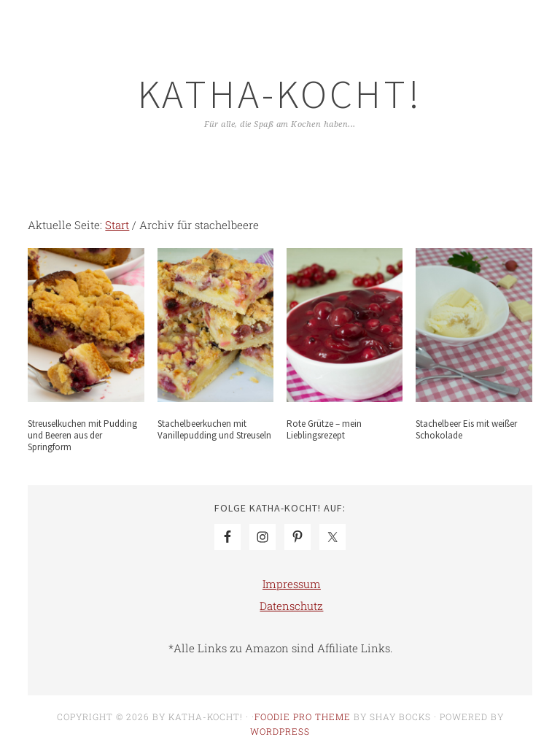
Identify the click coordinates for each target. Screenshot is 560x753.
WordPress (280, 731)
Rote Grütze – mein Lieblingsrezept (324, 429)
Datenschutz (291, 605)
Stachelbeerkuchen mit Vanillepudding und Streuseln (214, 429)
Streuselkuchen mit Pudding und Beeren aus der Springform (82, 434)
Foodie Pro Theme (302, 716)
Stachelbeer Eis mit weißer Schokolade (466, 429)
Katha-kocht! (280, 94)
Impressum (291, 583)
